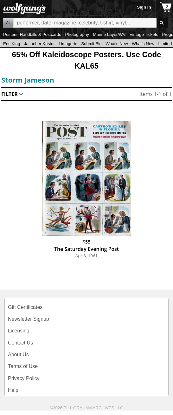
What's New (117, 43)
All (8, 23)
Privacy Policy (24, 378)
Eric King (11, 43)
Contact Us (20, 342)
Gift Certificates (25, 307)
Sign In (144, 7)
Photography (77, 34)
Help (13, 390)
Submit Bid (91, 43)
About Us (18, 354)
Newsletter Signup (28, 319)
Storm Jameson (27, 80)
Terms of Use (23, 366)
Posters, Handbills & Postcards (32, 34)
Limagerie (68, 43)
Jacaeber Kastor (39, 43)
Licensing (18, 330)
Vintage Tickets (144, 34)
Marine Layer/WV (109, 34)
